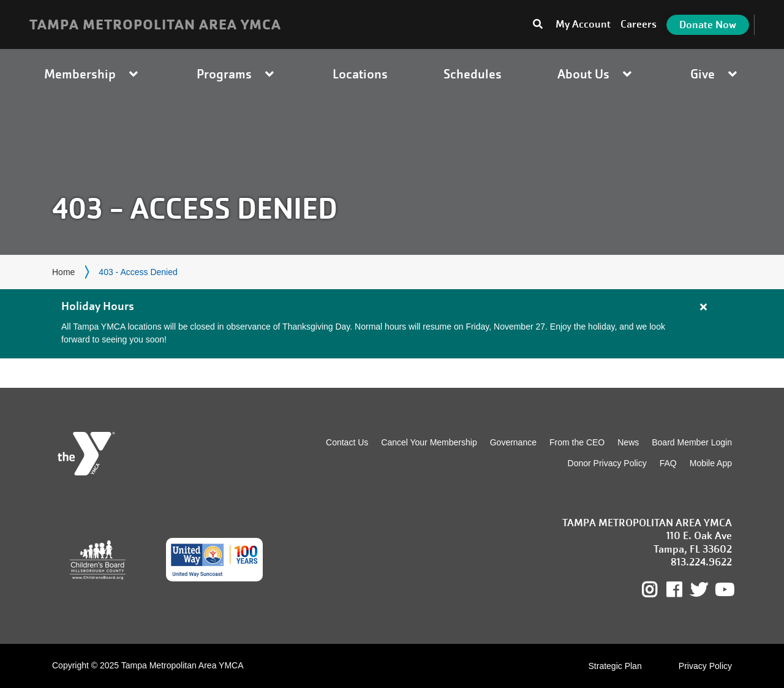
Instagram (658, 590)
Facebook (683, 590)
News (628, 442)
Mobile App (711, 463)
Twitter (698, 590)
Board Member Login (692, 442)
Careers (638, 24)
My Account (583, 24)
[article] (392, 323)
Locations (360, 74)
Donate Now (707, 25)
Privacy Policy (705, 666)
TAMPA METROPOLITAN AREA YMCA (155, 24)
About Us (596, 74)
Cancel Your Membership (429, 442)
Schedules (472, 74)
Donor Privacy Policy (607, 463)
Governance (513, 442)
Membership (92, 74)
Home (63, 272)
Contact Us (347, 442)
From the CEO (577, 442)
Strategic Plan (615, 666)
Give (715, 74)
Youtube (723, 590)
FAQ (668, 463)
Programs (237, 74)
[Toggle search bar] (538, 24)
